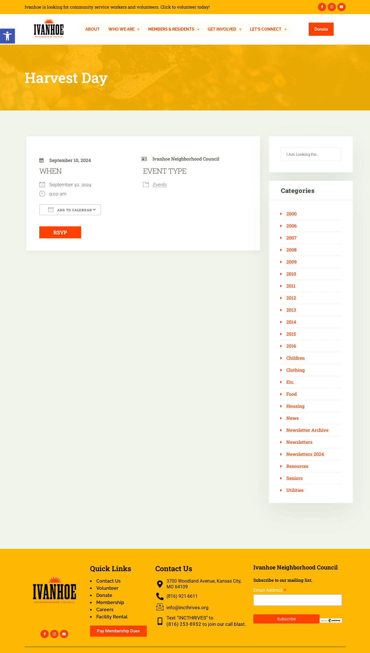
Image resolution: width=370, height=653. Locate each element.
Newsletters (299, 442)
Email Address (269, 590)
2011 (290, 286)
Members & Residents (173, 29)
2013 (291, 310)
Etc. (290, 382)
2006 (291, 226)
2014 (291, 322)
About (92, 29)
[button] (7, 36)
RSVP (60, 232)
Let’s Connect (268, 29)
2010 (291, 274)
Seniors (294, 478)
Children (295, 358)
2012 (291, 298)
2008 (291, 250)
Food (291, 394)
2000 (291, 214)
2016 (291, 346)
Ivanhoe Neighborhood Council (185, 159)
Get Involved (224, 29)
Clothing (295, 370)
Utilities (295, 490)
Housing (295, 406)
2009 (291, 262)
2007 (291, 238)
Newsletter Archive (307, 430)
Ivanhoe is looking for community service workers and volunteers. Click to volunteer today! (117, 7)
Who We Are (124, 29)
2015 (291, 334)
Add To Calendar (70, 209)
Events (160, 184)
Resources (297, 466)
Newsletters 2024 (305, 454)
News (292, 418)
